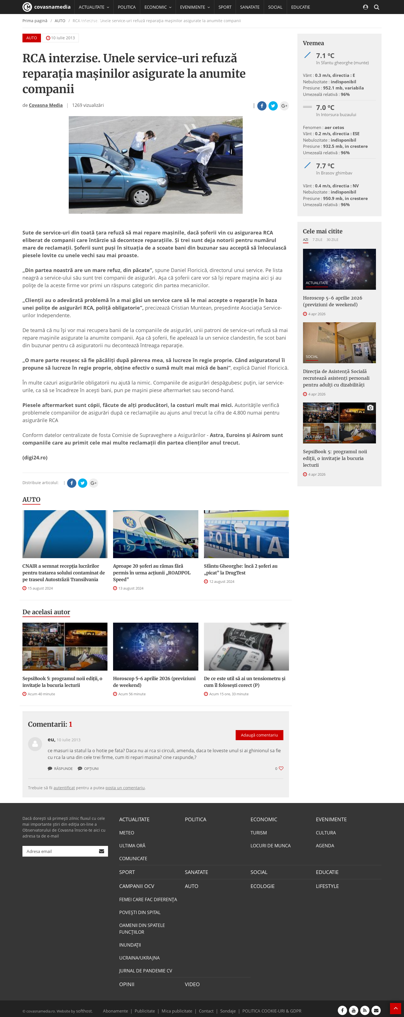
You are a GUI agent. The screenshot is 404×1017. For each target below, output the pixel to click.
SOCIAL (275, 7)
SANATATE (250, 7)
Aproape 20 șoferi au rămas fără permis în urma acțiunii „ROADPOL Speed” (151, 572)
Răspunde (60, 768)
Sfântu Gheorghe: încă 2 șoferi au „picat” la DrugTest (240, 569)
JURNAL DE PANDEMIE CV (145, 968)
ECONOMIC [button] (157, 7)
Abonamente (125, 1006)
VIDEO (191, 981)
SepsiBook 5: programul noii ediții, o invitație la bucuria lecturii (62, 682)
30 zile (332, 239)
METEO (126, 832)
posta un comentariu (125, 787)
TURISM (259, 832)
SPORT (225, 7)
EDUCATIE (300, 7)
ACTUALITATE (317, 282)
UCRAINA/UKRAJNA (139, 955)
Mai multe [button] (91, 35)
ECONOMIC (262, 819)
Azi (305, 239)
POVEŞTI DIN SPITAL (139, 910)
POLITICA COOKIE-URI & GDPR (264, 1006)
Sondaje (226, 1006)
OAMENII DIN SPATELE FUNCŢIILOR (142, 926)
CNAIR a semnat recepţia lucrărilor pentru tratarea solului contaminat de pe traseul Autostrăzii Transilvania (63, 572)
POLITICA (127, 7)
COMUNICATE (133, 858)
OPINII (125, 981)
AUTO (31, 499)
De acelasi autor (46, 612)
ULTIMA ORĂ (132, 845)
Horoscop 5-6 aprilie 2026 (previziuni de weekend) (154, 682)
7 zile (317, 239)
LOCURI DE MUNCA (271, 845)
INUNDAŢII (130, 942)
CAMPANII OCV (134, 884)
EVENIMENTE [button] (195, 7)
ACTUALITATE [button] (94, 7)
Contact (206, 1006)
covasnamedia (46, 7)
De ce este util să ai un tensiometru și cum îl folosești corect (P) (244, 682)
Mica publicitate (180, 1006)
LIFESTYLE (326, 884)
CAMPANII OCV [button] (96, 21)
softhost (83, 1006)
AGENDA (325, 845)
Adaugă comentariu (259, 729)
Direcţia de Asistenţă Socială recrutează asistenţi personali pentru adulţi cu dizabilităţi (339, 374)
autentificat (64, 787)
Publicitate (151, 1006)
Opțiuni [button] (88, 768)
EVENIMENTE (329, 819)
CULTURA (314, 431)
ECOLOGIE (261, 884)
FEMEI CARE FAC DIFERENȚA (148, 897)
